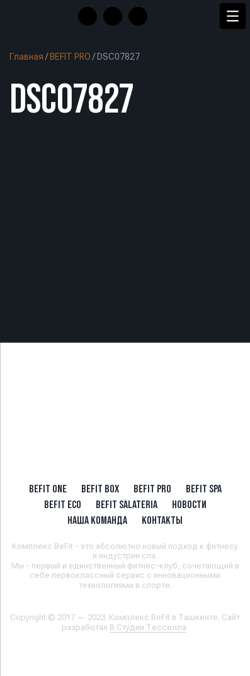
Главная (26, 57)
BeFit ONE (48, 488)
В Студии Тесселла (148, 627)
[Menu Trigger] (233, 16)
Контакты (162, 520)
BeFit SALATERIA (126, 504)
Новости (189, 504)
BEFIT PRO (70, 57)
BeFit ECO (62, 504)
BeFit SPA (204, 488)
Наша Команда (97, 520)
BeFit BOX (100, 488)
